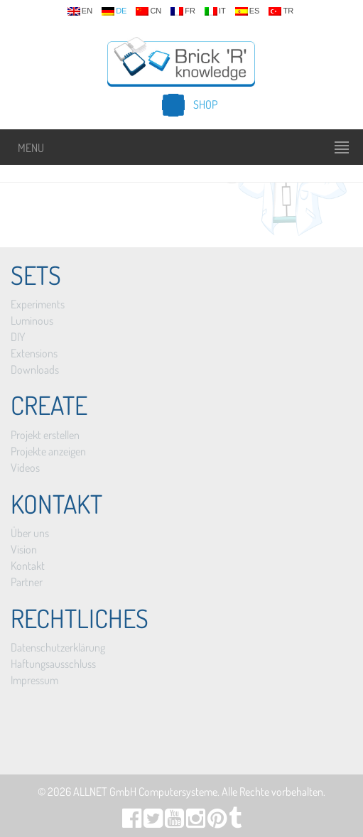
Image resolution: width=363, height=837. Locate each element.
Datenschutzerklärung (58, 647)
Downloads (35, 369)
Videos (25, 467)
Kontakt (28, 565)
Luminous (32, 320)
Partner (27, 582)
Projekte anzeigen (48, 451)
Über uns (30, 533)
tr (281, 11)
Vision (24, 549)
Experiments (38, 304)
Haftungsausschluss (53, 664)
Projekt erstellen (45, 435)
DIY (18, 337)
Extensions (34, 353)
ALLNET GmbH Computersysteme (145, 791)
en (79, 11)
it (215, 11)
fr (182, 11)
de (114, 11)
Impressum (34, 680)
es (247, 11)
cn (148, 11)
